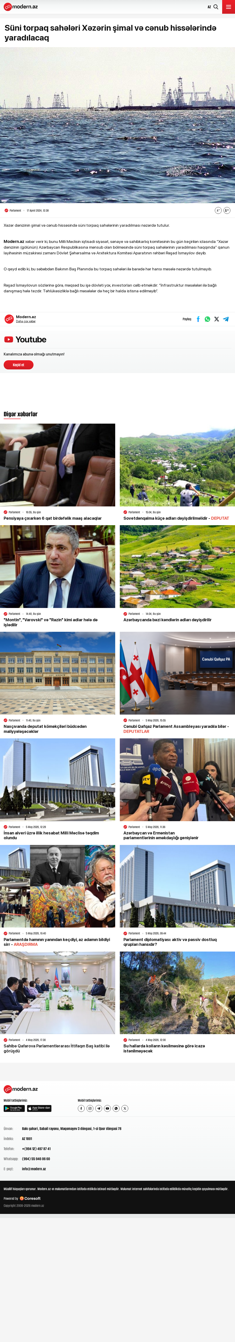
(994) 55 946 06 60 (36, 1161)
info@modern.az (34, 1171)
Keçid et (18, 367)
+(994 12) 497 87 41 (36, 1151)
